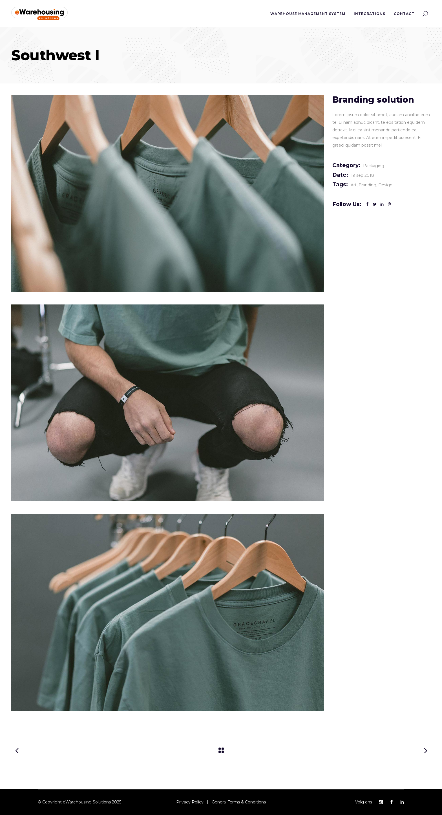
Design (385, 184)
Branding (367, 184)
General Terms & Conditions (239, 802)
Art (354, 184)
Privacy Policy (190, 802)
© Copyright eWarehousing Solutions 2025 (79, 802)
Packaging (373, 165)
